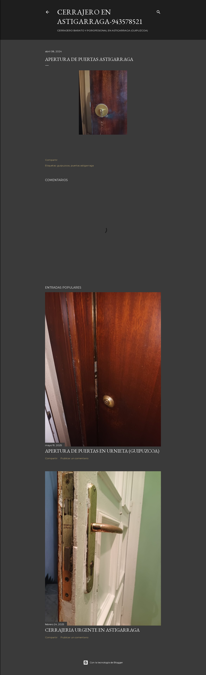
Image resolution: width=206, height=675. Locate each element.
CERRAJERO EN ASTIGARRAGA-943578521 (99, 16)
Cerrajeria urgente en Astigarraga (92, 630)
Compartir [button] (51, 159)
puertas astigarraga (82, 165)
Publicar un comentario (74, 458)
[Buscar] (158, 11)
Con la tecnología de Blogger (103, 662)
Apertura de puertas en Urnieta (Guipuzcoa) (102, 451)
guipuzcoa (63, 165)
